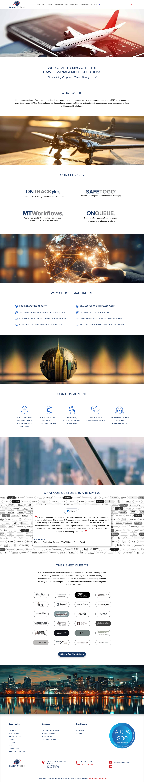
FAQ (66, 4)
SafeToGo (79, 733)
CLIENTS (50, 4)
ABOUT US (73, 4)
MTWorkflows (47, 736)
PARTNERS (58, 4)
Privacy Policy (14, 748)
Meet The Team (14, 733)
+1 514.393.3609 (87, 765)
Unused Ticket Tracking (50, 731)
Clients (11, 739)
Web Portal (79, 731)
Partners (12, 742)
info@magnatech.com (122, 762)
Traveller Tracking (48, 733)
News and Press (15, 736)
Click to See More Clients (72, 654)
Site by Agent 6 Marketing (98, 778)
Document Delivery (49, 739)
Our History (13, 731)
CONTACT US (85, 4)
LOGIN (93, 4)
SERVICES (40, 4)
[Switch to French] (100, 5)
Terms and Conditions (17, 751)
